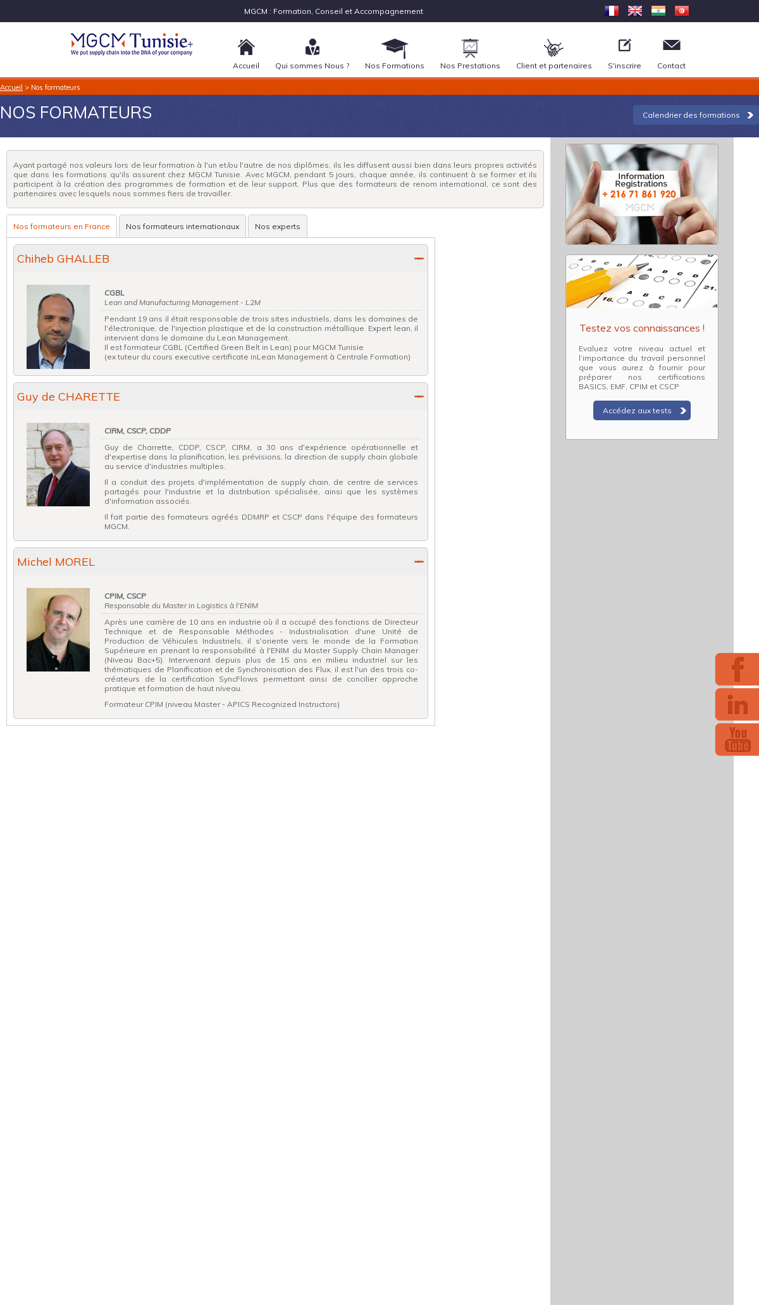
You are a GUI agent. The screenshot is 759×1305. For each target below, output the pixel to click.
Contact (671, 65)
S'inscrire (624, 65)
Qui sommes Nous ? (312, 65)
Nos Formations (394, 65)
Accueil (246, 65)
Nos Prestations (470, 65)
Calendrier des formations (691, 115)
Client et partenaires (554, 65)
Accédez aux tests (637, 410)
